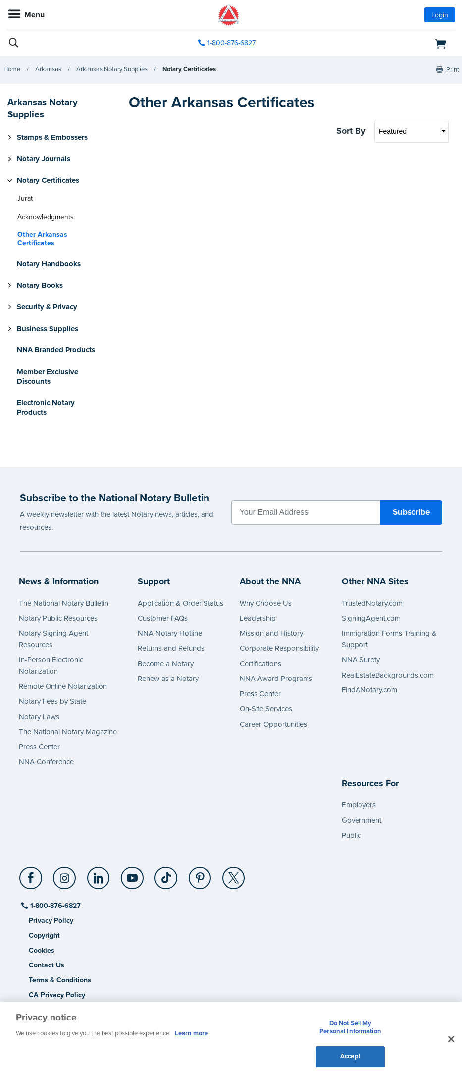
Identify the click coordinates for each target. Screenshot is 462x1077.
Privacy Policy (51, 920)
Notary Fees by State (52, 701)
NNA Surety (361, 659)
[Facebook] (31, 874)
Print (452, 70)
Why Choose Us (266, 603)
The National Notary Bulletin (63, 603)
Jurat (25, 198)
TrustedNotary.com (372, 603)
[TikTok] (167, 874)
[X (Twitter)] (234, 874)
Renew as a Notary (168, 678)
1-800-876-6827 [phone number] (231, 43)
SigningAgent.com (371, 618)
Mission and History (271, 633)
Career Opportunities (273, 724)
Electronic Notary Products (46, 407)
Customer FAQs (163, 618)
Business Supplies (47, 328)
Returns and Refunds (171, 648)
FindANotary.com (369, 689)
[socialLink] (32, 883)
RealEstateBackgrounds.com (388, 675)
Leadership (258, 618)
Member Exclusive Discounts (47, 376)
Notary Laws (39, 716)
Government (361, 820)
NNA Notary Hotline (170, 633)
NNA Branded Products (56, 349)
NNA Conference (46, 761)
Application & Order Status (180, 603)
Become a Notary (166, 663)
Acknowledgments (45, 217)
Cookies (41, 950)
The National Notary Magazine (68, 731)
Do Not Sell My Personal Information (350, 1027)
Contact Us (46, 965)
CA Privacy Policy (57, 995)
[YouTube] (132, 874)
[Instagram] (65, 874)
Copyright (44, 935)
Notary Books (40, 285)
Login (439, 15)
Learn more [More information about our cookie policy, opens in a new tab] (191, 1033)
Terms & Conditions (60, 980)
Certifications (260, 663)
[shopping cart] (382, 43)
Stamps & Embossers (52, 137)
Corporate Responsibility (279, 648)
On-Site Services (266, 708)
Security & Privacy (47, 306)
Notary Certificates (189, 69)
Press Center (39, 746)
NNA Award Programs (276, 678)
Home (11, 69)
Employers (359, 804)
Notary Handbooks (49, 263)
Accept (350, 1056)
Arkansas (48, 69)
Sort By (350, 130)
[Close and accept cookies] (451, 1039)
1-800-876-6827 (55, 906)
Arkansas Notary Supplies (112, 69)
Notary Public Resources (58, 618)
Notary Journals (43, 158)
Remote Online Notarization (63, 686)
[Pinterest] (200, 874)
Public (351, 835)
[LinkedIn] (99, 874)
